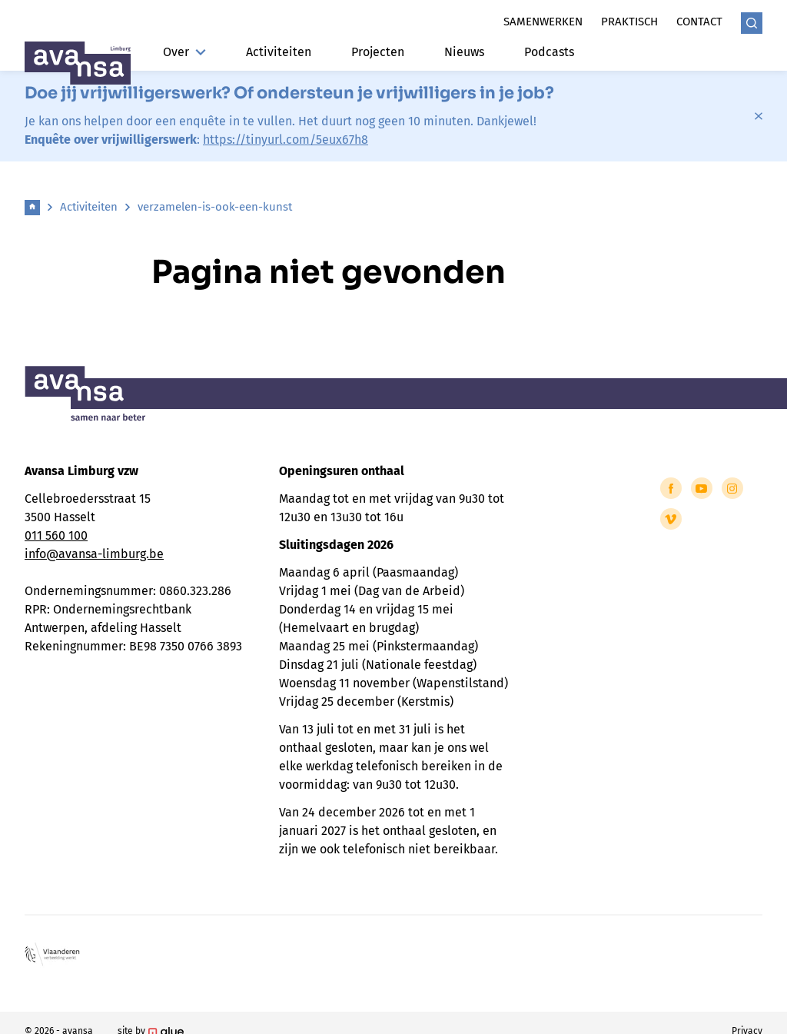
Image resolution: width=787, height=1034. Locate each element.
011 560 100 (56, 535)
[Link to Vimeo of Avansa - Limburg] (671, 519)
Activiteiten (278, 52)
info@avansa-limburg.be (94, 554)
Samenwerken (543, 21)
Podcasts (549, 52)
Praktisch (629, 21)
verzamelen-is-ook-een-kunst (215, 207)
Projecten (377, 52)
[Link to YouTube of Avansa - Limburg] (701, 488)
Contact (699, 21)
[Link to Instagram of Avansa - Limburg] (732, 488)
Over (184, 52)
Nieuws (464, 52)
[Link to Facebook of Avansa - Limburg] (671, 488)
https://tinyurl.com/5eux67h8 (285, 139)
